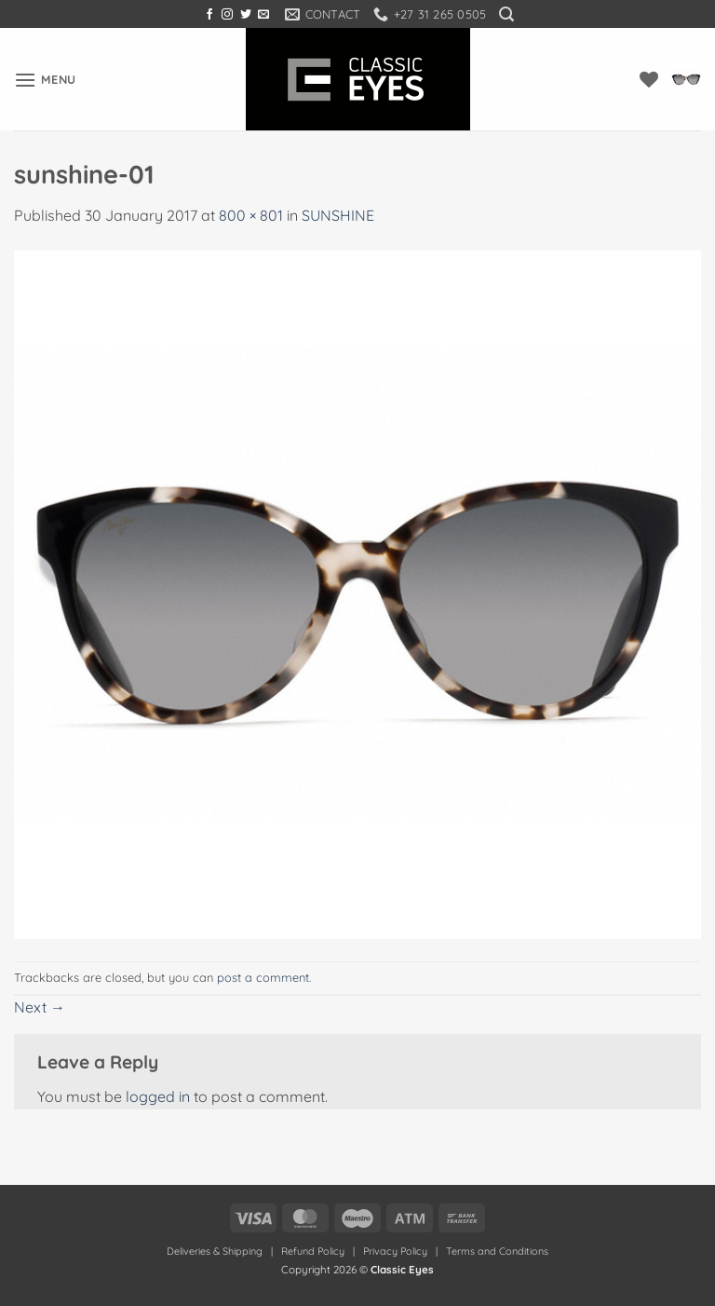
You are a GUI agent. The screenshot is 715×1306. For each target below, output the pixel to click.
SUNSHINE (338, 215)
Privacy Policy (395, 1251)
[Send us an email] (263, 14)
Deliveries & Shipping (216, 1251)
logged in (158, 1096)
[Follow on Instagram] (227, 14)
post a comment (263, 977)
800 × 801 (251, 215)
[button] (506, 14)
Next (39, 1007)
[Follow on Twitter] (245, 14)
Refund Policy (312, 1251)
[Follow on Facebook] (209, 14)
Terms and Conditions (497, 1251)
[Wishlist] (649, 79)
